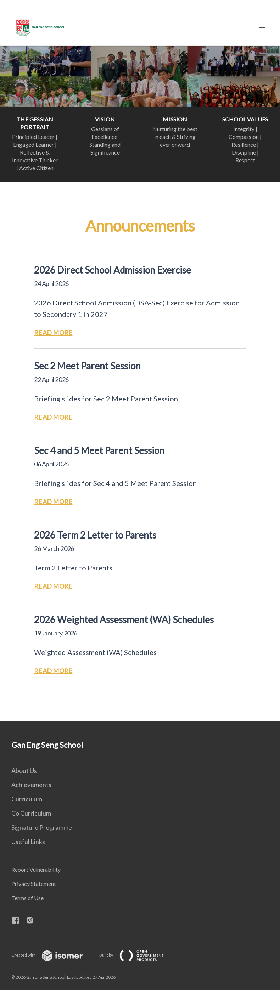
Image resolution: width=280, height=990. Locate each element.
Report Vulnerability (36, 869)
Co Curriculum (31, 813)
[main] (140, 383)
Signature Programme (41, 827)
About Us (24, 770)
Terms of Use (27, 897)
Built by (137, 955)
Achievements (31, 785)
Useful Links (28, 841)
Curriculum (26, 799)
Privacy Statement (33, 883)
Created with (52, 955)
